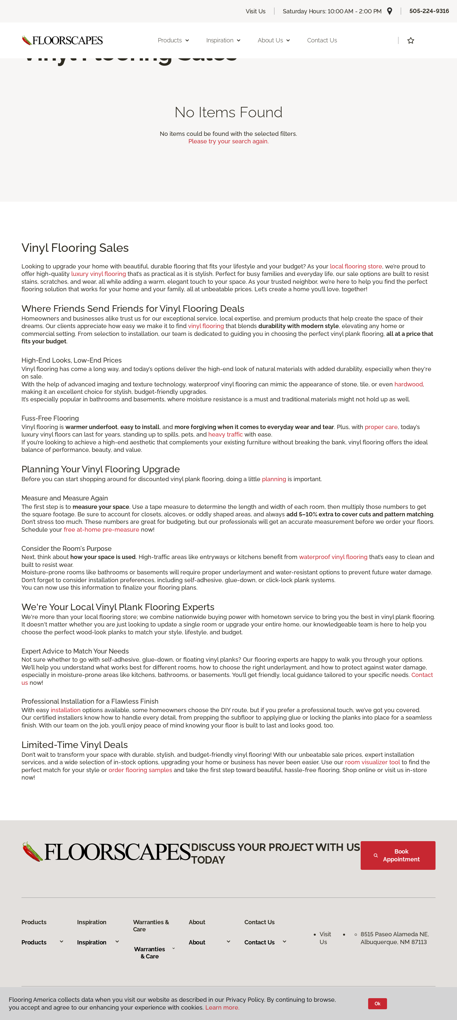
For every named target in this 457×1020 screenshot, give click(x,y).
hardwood (409, 384)
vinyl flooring (206, 326)
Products (42, 942)
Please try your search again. (228, 141)
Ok (378, 1003)
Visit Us (256, 11)
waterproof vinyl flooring (333, 556)
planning (274, 479)
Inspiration (98, 942)
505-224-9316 (429, 10)
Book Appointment (397, 855)
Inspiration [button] (223, 40)
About (210, 942)
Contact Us (322, 40)
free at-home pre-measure (101, 529)
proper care (381, 427)
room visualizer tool (372, 762)
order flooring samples (140, 770)
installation (66, 710)
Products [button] (174, 40)
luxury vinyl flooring (98, 273)
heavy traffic (225, 434)
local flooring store (356, 266)
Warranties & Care (154, 953)
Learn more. (222, 1007)
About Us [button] (274, 40)
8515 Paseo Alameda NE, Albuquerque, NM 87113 (396, 938)
